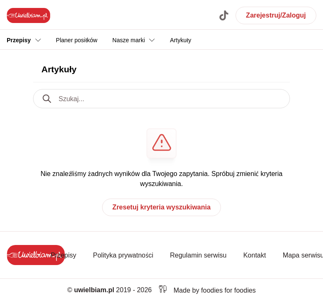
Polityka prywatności (123, 255)
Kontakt (254, 255)
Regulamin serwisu (198, 255)
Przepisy (63, 255)
